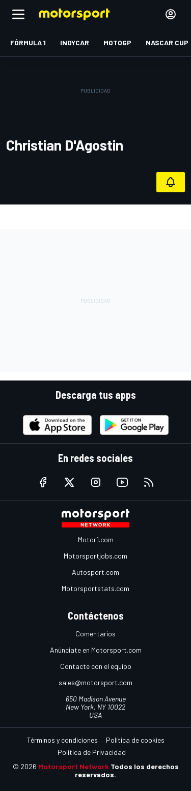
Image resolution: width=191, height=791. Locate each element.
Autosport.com (95, 572)
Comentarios (95, 633)
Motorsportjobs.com (95, 555)
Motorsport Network (73, 766)
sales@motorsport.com (95, 682)
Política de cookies (135, 740)
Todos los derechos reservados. (127, 770)
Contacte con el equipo (95, 666)
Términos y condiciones (62, 740)
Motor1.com (96, 539)
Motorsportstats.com (95, 588)
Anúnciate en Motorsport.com (96, 650)
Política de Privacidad (92, 752)
